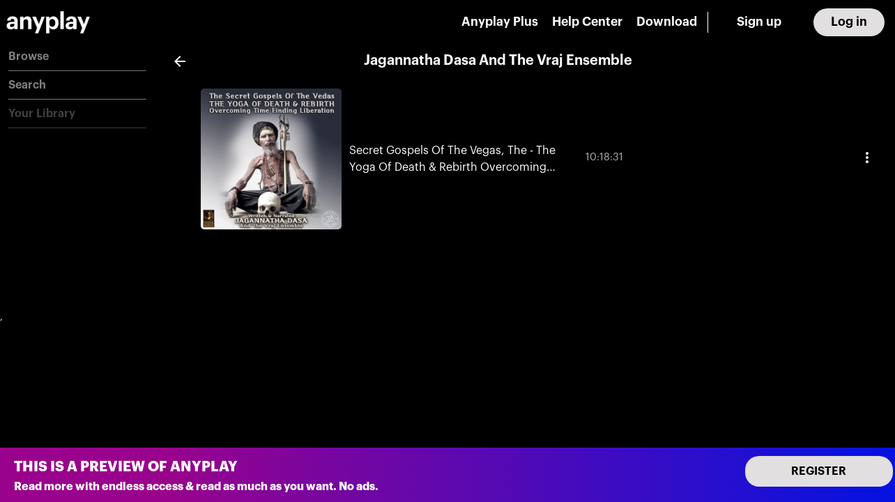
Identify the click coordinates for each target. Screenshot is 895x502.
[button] (77, 57)
